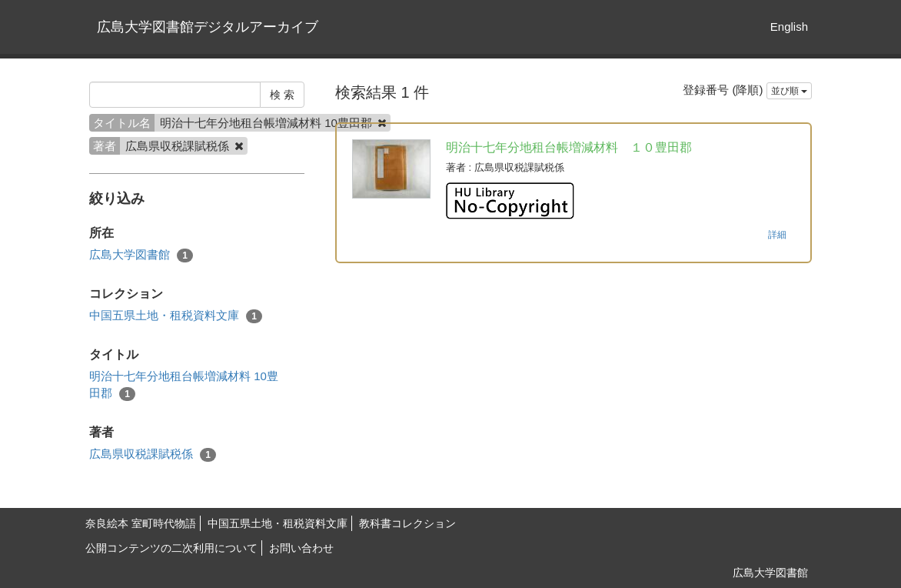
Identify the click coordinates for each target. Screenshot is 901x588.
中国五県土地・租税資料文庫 (175, 316)
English (789, 26)
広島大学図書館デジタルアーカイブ (207, 27)
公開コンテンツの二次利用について (171, 548)
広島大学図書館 (141, 255)
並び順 (789, 90)
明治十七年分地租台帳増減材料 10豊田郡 (183, 384)
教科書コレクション (407, 523)
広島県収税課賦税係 (152, 454)
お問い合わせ (301, 548)
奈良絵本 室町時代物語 (140, 523)
